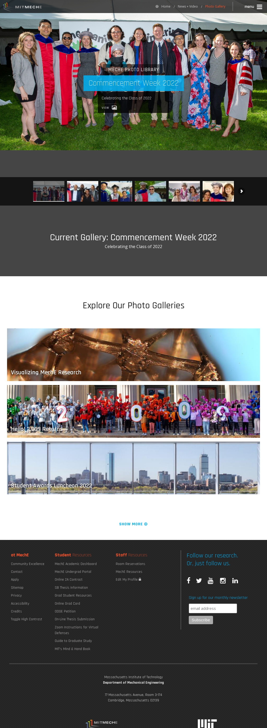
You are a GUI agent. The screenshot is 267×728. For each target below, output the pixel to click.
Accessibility (20, 603)
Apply (15, 579)
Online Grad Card (67, 603)
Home (163, 6)
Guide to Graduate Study (73, 641)
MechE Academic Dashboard (76, 564)
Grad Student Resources (73, 595)
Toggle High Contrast (26, 619)
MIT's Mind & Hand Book (72, 649)
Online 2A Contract (69, 579)
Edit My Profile (128, 579)
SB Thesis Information (71, 587)
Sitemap (17, 587)
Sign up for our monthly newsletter (218, 597)
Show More (133, 524)
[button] (254, 7)
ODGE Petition (65, 611)
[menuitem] (163, 6)
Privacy (16, 595)
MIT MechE (22, 8)
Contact (17, 571)
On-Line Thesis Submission (75, 619)
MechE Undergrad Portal (73, 571)
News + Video (188, 6)
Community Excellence (27, 564)
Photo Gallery (215, 6)
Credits (16, 611)
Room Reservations (130, 564)
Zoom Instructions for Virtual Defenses (76, 630)
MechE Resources (129, 571)
